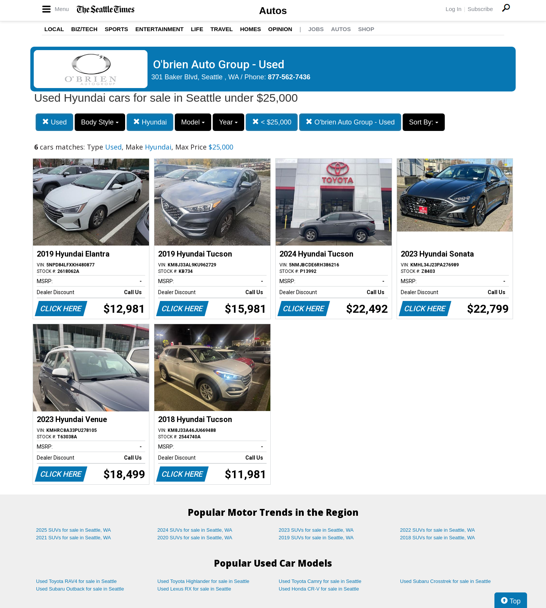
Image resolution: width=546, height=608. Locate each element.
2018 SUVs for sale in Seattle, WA (437, 537)
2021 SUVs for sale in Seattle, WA (73, 537)
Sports (116, 29)
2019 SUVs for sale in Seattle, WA (316, 537)
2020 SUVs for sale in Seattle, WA (194, 537)
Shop (366, 29)
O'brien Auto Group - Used (350, 122)
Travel (221, 29)
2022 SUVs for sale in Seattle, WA (437, 530)
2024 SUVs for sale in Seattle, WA (194, 530)
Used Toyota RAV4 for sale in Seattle (76, 581)
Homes (250, 29)
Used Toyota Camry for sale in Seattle (320, 581)
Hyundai (150, 122)
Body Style (100, 122)
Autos (273, 10)
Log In (453, 9)
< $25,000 (272, 122)
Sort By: (423, 122)
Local (54, 29)
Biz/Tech (84, 29)
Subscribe (480, 9)
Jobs (316, 29)
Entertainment (159, 29)
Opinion (280, 29)
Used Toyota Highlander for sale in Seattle (203, 581)
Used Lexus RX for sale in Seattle (194, 589)
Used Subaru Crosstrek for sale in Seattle (445, 581)
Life (197, 29)
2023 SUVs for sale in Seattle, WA (316, 530)
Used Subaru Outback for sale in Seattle (80, 589)
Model (193, 122)
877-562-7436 (289, 77)
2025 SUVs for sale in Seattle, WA (73, 530)
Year (228, 122)
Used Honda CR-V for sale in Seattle (319, 589)
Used (54, 122)
